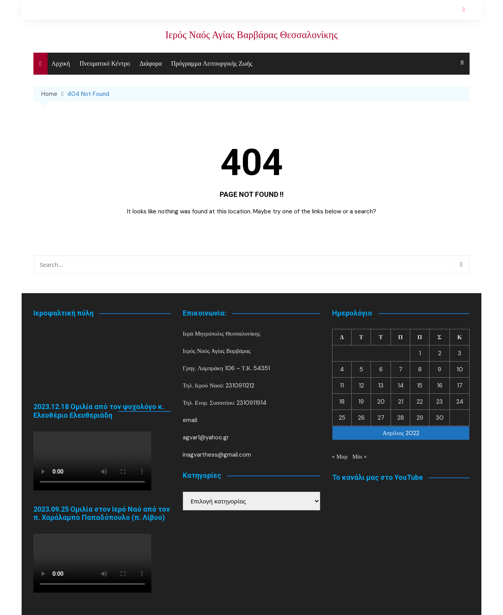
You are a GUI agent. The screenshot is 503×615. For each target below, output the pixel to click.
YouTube (464, 10)
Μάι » (359, 457)
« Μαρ (340, 457)
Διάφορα (151, 63)
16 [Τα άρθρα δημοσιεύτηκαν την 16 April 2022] (439, 385)
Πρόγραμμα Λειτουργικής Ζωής (212, 63)
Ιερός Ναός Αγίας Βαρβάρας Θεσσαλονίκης (251, 34)
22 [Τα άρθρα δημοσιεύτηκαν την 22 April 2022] (420, 402)
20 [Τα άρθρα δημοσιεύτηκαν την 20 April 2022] (381, 402)
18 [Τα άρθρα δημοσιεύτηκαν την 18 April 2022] (342, 402)
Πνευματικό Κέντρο (104, 63)
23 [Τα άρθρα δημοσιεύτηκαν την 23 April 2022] (439, 402)
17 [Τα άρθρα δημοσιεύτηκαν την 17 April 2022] (460, 385)
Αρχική (60, 63)
